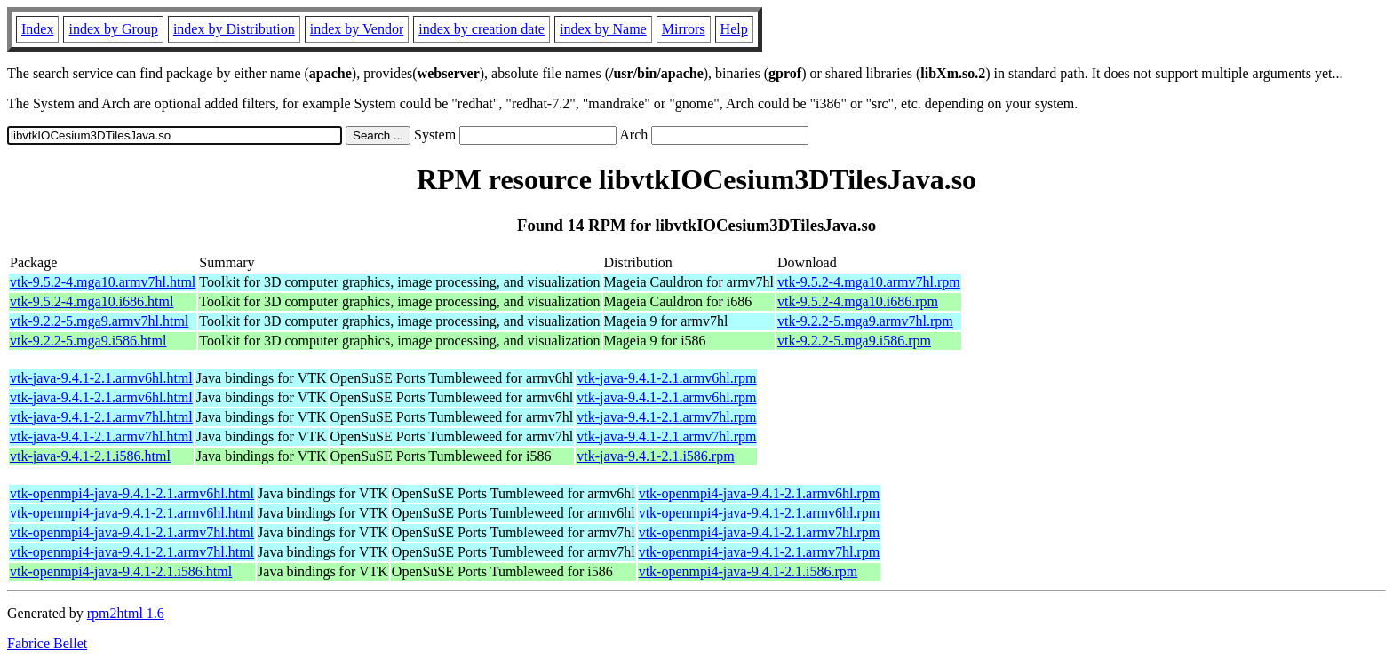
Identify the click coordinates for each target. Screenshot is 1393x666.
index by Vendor (356, 28)
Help (734, 28)
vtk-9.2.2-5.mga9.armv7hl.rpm (865, 321)
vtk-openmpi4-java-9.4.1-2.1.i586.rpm (748, 571)
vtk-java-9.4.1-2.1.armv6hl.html (101, 377)
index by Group (112, 28)
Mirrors (683, 28)
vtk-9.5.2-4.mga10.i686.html (91, 301)
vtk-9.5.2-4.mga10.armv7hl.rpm (868, 281)
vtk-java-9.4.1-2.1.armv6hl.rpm (666, 377)
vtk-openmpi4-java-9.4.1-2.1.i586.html (121, 571)
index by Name (603, 28)
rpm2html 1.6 (125, 613)
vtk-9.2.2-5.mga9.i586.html (88, 340)
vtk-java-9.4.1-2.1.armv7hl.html (101, 416)
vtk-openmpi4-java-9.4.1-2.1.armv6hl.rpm (759, 493)
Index (37, 28)
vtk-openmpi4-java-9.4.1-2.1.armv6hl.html (132, 493)
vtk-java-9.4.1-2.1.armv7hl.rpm (666, 416)
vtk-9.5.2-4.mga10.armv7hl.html (102, 281)
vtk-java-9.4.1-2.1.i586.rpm (655, 456)
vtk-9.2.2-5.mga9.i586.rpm (854, 340)
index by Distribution (234, 28)
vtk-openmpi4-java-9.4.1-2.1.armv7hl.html (132, 532)
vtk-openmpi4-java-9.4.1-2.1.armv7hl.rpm (759, 532)
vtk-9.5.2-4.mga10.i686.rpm (857, 301)
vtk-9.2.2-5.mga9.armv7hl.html (99, 321)
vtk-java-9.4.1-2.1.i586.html (90, 456)
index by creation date (481, 28)
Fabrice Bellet (47, 643)
